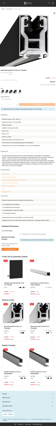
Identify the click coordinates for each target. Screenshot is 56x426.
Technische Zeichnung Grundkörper (10, 183)
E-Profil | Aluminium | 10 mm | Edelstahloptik (12, 372)
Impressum (20, 424)
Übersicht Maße (5, 174)
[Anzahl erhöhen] (17, 104)
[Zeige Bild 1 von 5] (5, 66)
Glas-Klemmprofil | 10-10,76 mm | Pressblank (40, 327)
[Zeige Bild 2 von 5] (16, 66)
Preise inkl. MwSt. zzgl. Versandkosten (47, 84)
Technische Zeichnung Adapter (8, 186)
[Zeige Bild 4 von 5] (39, 66)
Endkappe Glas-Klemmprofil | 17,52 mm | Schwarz (14, 284)
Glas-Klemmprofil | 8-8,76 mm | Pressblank (13, 327)
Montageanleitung (6, 191)
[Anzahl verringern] (2, 104)
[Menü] (4, 3)
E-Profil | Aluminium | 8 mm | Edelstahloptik (39, 372)
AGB (15, 424)
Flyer (3, 189)
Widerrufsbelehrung (37, 424)
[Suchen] (49, 3)
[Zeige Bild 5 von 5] (50, 66)
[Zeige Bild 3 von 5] (28, 66)
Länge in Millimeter (5, 96)
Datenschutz (28, 424)
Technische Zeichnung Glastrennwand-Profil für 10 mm (14, 180)
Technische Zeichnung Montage (9, 177)
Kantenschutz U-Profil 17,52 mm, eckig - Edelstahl (40, 284)
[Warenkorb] (53, 3)
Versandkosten (29, 419)
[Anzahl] (10, 104)
